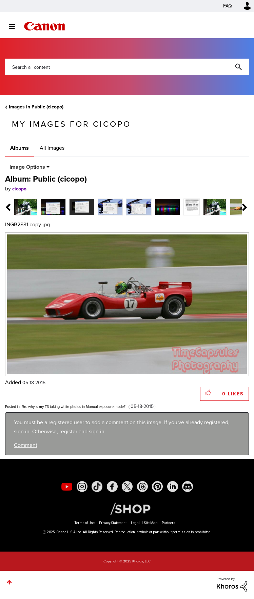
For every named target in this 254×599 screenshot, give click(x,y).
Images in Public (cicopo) (36, 106)
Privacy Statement (112, 523)
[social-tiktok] (97, 486)
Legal (135, 523)
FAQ (227, 5)
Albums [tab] (19, 148)
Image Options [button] (27, 167)
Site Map (150, 523)
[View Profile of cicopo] (19, 188)
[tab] (25, 206)
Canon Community (44, 26)
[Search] (127, 67)
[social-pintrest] (157, 486)
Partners (168, 523)
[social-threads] (142, 486)
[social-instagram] (82, 486)
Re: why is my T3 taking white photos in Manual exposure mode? (73, 406)
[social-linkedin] (172, 486)
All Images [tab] (52, 148)
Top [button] (9, 582)
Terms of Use (85, 523)
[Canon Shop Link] (127, 508)
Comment (25, 445)
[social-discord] (187, 486)
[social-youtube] (66, 486)
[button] (208, 392)
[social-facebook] (112, 486)
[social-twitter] (127, 486)
